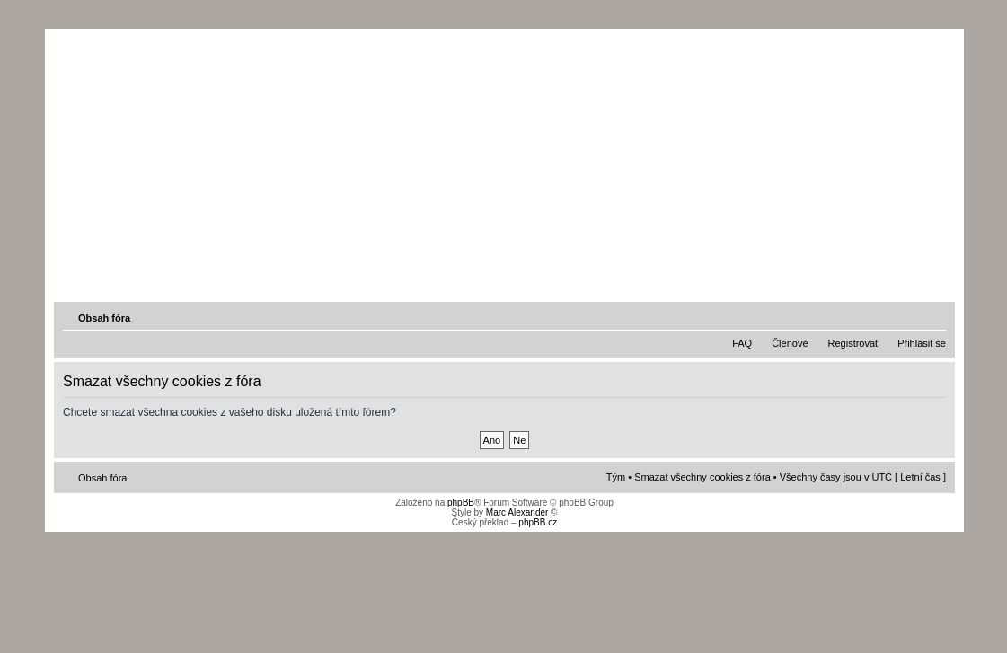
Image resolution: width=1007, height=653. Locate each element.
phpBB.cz (537, 522)
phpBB (460, 502)
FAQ (742, 343)
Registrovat (853, 343)
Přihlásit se (921, 343)
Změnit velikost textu (934, 317)
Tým (615, 477)
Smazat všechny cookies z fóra (702, 477)
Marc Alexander (517, 512)
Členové (790, 343)
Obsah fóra (104, 318)
